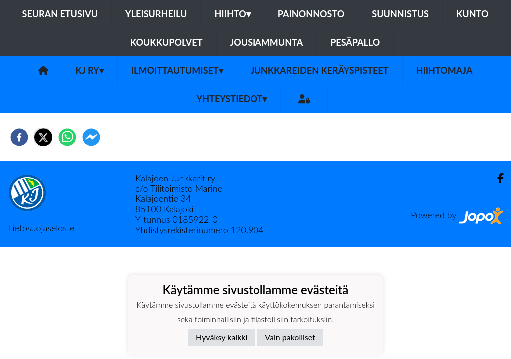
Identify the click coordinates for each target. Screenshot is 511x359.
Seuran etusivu (60, 13)
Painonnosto (311, 13)
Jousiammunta (266, 42)
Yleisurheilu (156, 13)
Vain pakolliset (290, 337)
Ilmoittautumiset (177, 70)
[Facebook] (496, 178)
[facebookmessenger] (91, 137)
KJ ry (90, 70)
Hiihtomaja (444, 70)
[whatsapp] (67, 137)
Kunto (472, 13)
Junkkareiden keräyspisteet (320, 70)
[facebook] (19, 137)
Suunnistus (400, 13)
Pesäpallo (355, 42)
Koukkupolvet (166, 42)
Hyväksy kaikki (221, 337)
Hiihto (232, 13)
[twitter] (43, 137)
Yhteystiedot (232, 98)
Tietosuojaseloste (40, 227)
